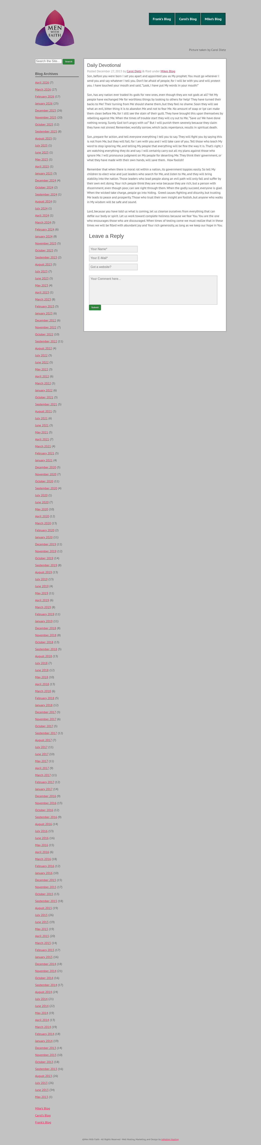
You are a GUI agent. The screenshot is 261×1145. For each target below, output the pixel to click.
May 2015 (41, 929)
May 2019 (41, 593)
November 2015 (45, 887)
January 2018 (44, 705)
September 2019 (46, 565)
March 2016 (43, 859)
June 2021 (42, 425)
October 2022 (44, 334)
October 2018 (44, 642)
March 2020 (43, 523)
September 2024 (46, 194)
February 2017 (44, 782)
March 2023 (43, 299)
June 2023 (42, 278)
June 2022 (42, 362)
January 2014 (44, 1041)
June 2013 (42, 1090)
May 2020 (41, 509)
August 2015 (43, 908)
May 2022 (41, 369)
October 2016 (44, 810)
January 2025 (44, 173)
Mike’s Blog (213, 19)
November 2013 (45, 1055)
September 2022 (46, 341)
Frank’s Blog (162, 19)
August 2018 (43, 656)
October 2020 (44, 481)
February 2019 (44, 614)
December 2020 (45, 467)
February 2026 (44, 96)
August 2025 (43, 138)
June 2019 (42, 586)
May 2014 (41, 1013)
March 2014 (43, 1027)
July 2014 (41, 999)
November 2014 (45, 971)
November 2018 (45, 635)
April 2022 (42, 376)
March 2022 (43, 383)
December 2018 (45, 628)
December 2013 (45, 1048)
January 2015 (44, 957)
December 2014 (45, 964)
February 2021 (44, 453)
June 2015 (42, 922)
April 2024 (42, 215)
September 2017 (46, 733)
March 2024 (43, 222)
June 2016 (42, 838)
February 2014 (44, 1034)
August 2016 (43, 824)
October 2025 (44, 124)
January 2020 (44, 537)
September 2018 (46, 649)
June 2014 (42, 1006)
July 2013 (41, 1083)
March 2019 (43, 607)
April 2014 (42, 1020)
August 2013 (43, 1076)
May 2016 (41, 845)
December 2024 (45, 180)
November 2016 (45, 803)
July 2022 (41, 355)
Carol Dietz (134, 71)
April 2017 (42, 768)
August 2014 (43, 992)
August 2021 (43, 411)
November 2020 (45, 474)
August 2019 (43, 572)
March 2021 (43, 446)
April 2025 (42, 166)
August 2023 (43, 264)
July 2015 (41, 915)
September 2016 (46, 817)
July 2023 (41, 271)
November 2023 (45, 243)
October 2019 (44, 558)
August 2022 (43, 348)
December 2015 (45, 880)
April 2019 (42, 600)
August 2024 (43, 201)
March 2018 (43, 691)
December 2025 (45, 110)
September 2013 (46, 1069)
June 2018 (42, 670)
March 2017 (43, 775)
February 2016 (44, 866)
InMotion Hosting (170, 1139)
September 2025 (46, 131)
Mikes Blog (168, 71)
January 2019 (44, 621)
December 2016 (45, 796)
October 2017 (44, 726)
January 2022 (44, 390)
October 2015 (44, 894)
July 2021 (41, 418)
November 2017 (45, 719)
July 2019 (41, 579)
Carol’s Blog (188, 19)
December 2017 (45, 712)
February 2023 (44, 306)
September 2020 (46, 488)
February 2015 (44, 950)
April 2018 (42, 684)
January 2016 (44, 873)
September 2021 (46, 404)
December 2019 (45, 544)
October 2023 (44, 250)
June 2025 (42, 152)
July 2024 (41, 208)
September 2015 (46, 901)
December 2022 (45, 320)
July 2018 (41, 663)
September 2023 (46, 257)
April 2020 (42, 516)
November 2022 (45, 327)
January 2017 (44, 789)
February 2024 (44, 229)
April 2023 (42, 292)
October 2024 (44, 187)
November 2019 (45, 551)
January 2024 (44, 236)
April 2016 (42, 852)
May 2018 (41, 677)
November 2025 (45, 117)
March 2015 (43, 943)
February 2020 (44, 530)
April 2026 (42, 82)
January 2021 (44, 460)
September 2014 (46, 985)
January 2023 (44, 313)
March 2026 (43, 89)
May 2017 (41, 761)
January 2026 (44, 103)
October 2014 (44, 978)
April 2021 (42, 439)
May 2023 (41, 285)
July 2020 (41, 495)
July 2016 (41, 831)
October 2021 (44, 397)
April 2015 (42, 936)
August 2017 (43, 740)
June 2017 (41, 754)
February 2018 (44, 698)
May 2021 (41, 432)
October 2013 (44, 1062)
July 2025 (41, 145)
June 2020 (42, 502)
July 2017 (41, 747)
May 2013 (41, 1097)
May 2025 (41, 159)
